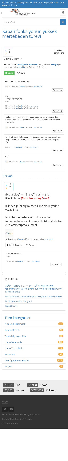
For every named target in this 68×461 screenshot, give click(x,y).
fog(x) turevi (11, 306)
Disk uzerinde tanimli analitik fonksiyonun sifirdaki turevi (33, 296)
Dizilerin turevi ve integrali (18, 301)
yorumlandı (38, 87)
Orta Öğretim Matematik (28, 64)
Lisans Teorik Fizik (13, 348)
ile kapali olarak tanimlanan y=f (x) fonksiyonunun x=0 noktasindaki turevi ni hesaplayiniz (33, 288)
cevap (10, 73)
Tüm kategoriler (18, 317)
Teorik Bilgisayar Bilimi (16, 336)
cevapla (58, 90)
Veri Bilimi (10, 354)
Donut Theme (9, 414)
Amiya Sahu (35, 414)
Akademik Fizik (12, 330)
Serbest (8, 366)
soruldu (22, 67)
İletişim (5, 401)
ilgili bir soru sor (15, 245)
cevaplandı (49, 239)
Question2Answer (23, 419)
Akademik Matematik (15, 323)
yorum (22, 73)
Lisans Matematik (13, 342)
